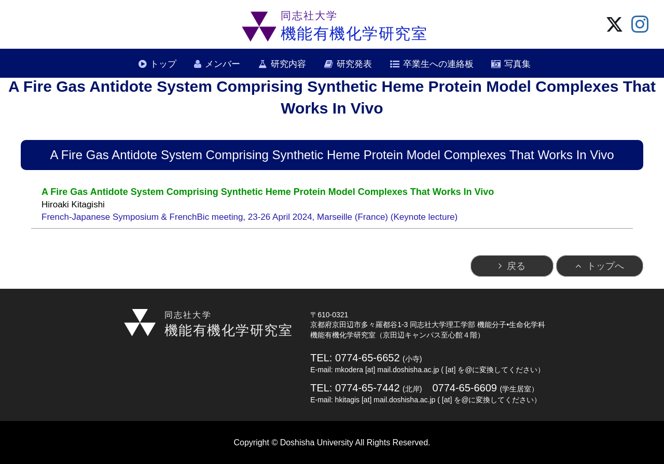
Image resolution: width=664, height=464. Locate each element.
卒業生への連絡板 (438, 64)
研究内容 (288, 64)
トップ (163, 64)
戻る (516, 266)
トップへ (605, 266)
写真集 (517, 64)
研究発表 (354, 64)
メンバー (222, 64)
